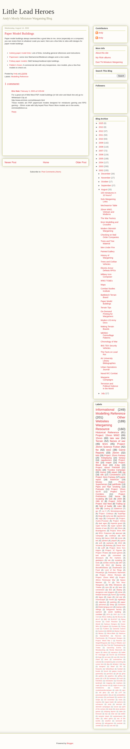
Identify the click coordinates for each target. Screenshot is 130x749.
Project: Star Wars (104, 504)
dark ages (103, 523)
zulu (105, 725)
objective (102, 602)
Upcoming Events (114, 647)
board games (117, 553)
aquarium (114, 652)
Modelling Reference (19, 76)
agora (98, 652)
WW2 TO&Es (107, 281)
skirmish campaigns (103, 707)
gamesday (99, 674)
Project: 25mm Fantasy (114, 455)
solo (97, 508)
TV (109, 582)
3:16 (97, 617)
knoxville (120, 681)
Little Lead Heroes (28, 11)
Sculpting (100, 499)
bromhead (121, 655)
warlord (99, 612)
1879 (108, 614)
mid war (119, 597)
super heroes (101, 526)
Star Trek (107, 645)
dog (124, 664)
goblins (101, 676)
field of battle (105, 506)
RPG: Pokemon (105, 533)
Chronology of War (109, 341)
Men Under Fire (108, 247)
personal (102, 605)
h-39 (104, 678)
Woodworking (100, 650)
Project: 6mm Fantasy (105, 477)
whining (98, 723)
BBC (105, 619)
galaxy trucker (117, 671)
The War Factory (108, 218)
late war (114, 438)
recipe (98, 700)
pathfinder (116, 484)
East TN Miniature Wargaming (109, 62)
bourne (111, 655)
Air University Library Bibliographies (108, 360)
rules (119, 506)
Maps (103, 285)
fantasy (122, 458)
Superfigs (121, 514)
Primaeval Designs (115, 638)
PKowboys (100, 573)
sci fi (104, 511)
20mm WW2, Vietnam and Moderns (107, 212)
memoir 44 (106, 685)
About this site (102, 53)
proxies (100, 697)
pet (112, 695)
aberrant (119, 533)
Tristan (98, 647)
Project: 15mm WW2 (108, 435)
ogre (123, 690)
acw (107, 587)
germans (110, 674)
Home (46, 162)
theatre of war (101, 528)
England (105, 626)
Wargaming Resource (104, 427)
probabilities (121, 695)
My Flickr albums (103, 57)
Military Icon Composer (106, 275)
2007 (101, 151)
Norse (117, 496)
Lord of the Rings (113, 570)
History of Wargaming (107, 256)
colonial (98, 662)
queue (122, 541)
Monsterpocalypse (118, 511)
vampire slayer (104, 716)
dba (108, 664)
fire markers (115, 558)
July (103, 393)
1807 (121, 563)
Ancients (99, 546)
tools (98, 563)
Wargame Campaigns (107, 378)
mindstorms (100, 688)
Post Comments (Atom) (51, 172)
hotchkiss (99, 681)
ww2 (108, 449)
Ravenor (119, 640)
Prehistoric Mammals (116, 573)
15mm (99, 438)
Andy (101, 33)
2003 (101, 166)
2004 (101, 162)
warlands (110, 543)
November (106, 178)
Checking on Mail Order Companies (110, 236)
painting (113, 602)
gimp (123, 674)
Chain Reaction (112, 621)
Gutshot (101, 631)
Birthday (109, 546)
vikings (98, 610)
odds (117, 690)
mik (109, 560)
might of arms (118, 685)
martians (119, 683)
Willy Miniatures (115, 585)
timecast (99, 714)
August (104, 189)
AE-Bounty (119, 617)
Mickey (101, 633)
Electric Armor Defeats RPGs (108, 269)
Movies (99, 482)
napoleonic (121, 516)
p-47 (120, 692)
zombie (98, 725)
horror (113, 595)
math (97, 685)
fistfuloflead (110, 669)
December (106, 174)
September (106, 185)
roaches (98, 702)
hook (121, 678)
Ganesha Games (119, 629)
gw (97, 511)
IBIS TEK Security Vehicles (109, 347)
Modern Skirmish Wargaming (108, 229)
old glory (102, 692)
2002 (101, 170)
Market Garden (120, 631)
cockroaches (117, 659)
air (114, 587)
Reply (14, 112)
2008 (101, 147)
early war (109, 516)
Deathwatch (117, 568)
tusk (111, 499)
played (114, 541)
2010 (101, 139)
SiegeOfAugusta (101, 643)
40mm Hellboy (107, 617)
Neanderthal (104, 636)
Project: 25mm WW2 (105, 577)
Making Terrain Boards (107, 327)
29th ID (99, 501)
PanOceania (100, 638)
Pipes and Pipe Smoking (108, 487)
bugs (100, 657)
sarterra (120, 702)
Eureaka (115, 626)
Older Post (81, 162)
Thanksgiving (118, 645)
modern (116, 688)
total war (114, 714)
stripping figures (110, 711)
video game (108, 718)
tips (106, 714)
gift (117, 674)
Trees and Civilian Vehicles (109, 263)
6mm (105, 444)
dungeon (102, 666)
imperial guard (116, 523)
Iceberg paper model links (20, 53)
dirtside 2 (116, 664)
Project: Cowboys (106, 514)
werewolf (119, 721)
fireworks (99, 669)
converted (117, 555)
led (97, 541)
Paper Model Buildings (106, 302)
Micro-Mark (111, 633)
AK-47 (98, 619)
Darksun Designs (110, 624)
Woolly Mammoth (115, 650)
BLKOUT (114, 619)
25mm (115, 452)
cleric (106, 659)
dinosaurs (100, 558)
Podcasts (100, 489)
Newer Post (10, 162)
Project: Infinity (119, 521)
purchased (110, 697)
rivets (120, 700)
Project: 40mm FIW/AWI (108, 467)
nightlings (121, 600)
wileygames (109, 723)
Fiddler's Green (15, 65)
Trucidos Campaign (116, 470)
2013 (101, 127)
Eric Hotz (16, 91)
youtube (120, 723)
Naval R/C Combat (109, 373)
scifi (100, 543)
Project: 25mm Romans (110, 575)
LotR (103, 548)
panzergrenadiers (102, 695)
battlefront (118, 509)
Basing (118, 565)
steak (111, 709)
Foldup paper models (18, 61)
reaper (109, 462)
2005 (101, 158)
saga (101, 518)
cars (115, 657)
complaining (108, 662)
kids (97, 455)
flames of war (117, 441)
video (98, 718)
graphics (111, 676)
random (120, 697)
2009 (101, 143)
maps (109, 597)
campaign (100, 536)
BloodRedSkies (102, 568)
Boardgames (101, 531)
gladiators (100, 560)
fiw (97, 449)
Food (98, 570)
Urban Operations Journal (109, 368)
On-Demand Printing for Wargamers (107, 313)
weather (108, 721)
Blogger (70, 743)
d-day (117, 465)
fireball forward (102, 595)
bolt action (101, 555)
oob (112, 692)
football (120, 669)
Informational (105, 409)
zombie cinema (109, 563)
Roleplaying (106, 458)
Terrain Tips (106, 307)
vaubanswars (118, 716)
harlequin (112, 678)
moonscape (100, 600)
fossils (98, 671)
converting (119, 662)
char (121, 657)
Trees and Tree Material (107, 242)
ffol (121, 666)
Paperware (13, 57)
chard (98, 659)
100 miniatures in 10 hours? (108, 194)
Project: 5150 (115, 501)
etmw (120, 592)
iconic (120, 538)
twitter (123, 714)
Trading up (120, 504)
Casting (107, 509)
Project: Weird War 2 (104, 640)
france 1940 (109, 538)
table (121, 711)
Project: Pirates (102, 553)
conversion (100, 590)
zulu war (112, 725)
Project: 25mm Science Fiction (110, 445)
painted (105, 541)
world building (114, 612)
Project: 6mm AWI (117, 531)
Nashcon (122, 633)
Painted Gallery (108, 251)
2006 (101, 154)
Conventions (115, 474)
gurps (98, 678)
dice (110, 590)
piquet (114, 472)
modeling (118, 560)
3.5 (121, 614)
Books (98, 470)
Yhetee (98, 587)
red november (109, 700)
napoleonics (106, 460)
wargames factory (114, 610)
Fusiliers (106, 629)
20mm (120, 528)
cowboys (112, 536)
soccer (116, 707)
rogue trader (109, 702)
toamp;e (119, 607)
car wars (108, 657)
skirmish (119, 704)
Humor (103, 472)
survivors (121, 605)
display (119, 590)
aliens (105, 652)
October (105, 181)
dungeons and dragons (105, 592)
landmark (99, 683)
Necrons (118, 636)
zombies (99, 614)
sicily (109, 704)
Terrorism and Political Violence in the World (109, 386)
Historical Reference (107, 432)
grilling (120, 676)
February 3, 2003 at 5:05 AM (32, 91)
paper (123, 602)
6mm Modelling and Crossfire (109, 223)
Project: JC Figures (113, 550)
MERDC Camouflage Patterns (107, 335)
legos (101, 597)
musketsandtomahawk (104, 690)
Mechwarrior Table (109, 205)
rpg (123, 472)
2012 (101, 131)
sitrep (112, 605)
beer (120, 587)
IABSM (109, 631)
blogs (100, 516)
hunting (122, 595)
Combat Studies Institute (108, 289)
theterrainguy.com (105, 607)
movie (111, 600)
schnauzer (99, 704)
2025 (101, 123)
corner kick (100, 664)
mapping (109, 683)
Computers (110, 518)
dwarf (113, 666)
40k (102, 474)
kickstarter (109, 681)
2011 (101, 135)
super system (116, 526)
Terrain (99, 441)
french (106, 671)
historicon (114, 479)
